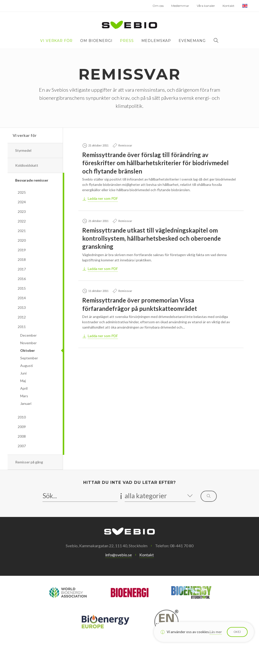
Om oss (158, 6)
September (29, 358)
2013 (22, 307)
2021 (22, 231)
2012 (22, 317)
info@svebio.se (118, 554)
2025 (22, 192)
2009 (22, 427)
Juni (23, 373)
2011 (22, 327)
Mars (24, 396)
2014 (22, 298)
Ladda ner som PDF (103, 198)
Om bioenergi (96, 40)
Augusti (26, 365)
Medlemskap (156, 40)
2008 (22, 436)
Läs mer (216, 632)
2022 (22, 221)
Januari (25, 403)
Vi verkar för (56, 40)
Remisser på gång (29, 462)
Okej (237, 632)
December (28, 335)
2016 (22, 279)
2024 (22, 202)
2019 (22, 250)
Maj (23, 381)
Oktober (27, 350)
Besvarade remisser (31, 180)
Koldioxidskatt (26, 165)
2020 (22, 240)
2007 (22, 446)
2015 (22, 288)
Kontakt (228, 6)
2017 (22, 269)
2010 (22, 417)
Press (127, 40)
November (28, 343)
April (24, 388)
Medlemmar (180, 6)
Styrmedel (23, 150)
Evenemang (192, 40)
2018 (22, 259)
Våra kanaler (206, 6)
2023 (22, 211)
